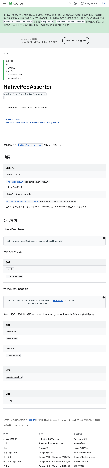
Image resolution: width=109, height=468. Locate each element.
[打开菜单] (4, 3)
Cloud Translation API (40, 42)
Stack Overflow (81, 461)
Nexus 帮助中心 (81, 448)
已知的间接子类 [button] (54, 121)
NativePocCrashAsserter (17, 122)
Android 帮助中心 (82, 439)
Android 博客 (44, 448)
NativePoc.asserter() (30, 145)
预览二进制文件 (10, 452)
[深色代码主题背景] (103, 238)
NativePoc (33, 201)
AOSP (5, 53)
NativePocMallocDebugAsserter (45, 122)
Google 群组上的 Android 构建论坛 (54, 461)
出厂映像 (7, 457)
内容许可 (31, 420)
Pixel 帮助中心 (80, 443)
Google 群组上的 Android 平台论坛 (54, 457)
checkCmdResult (14, 181)
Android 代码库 (10, 439)
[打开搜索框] (70, 3)
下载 (5, 448)
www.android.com (82, 452)
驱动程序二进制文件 (12, 461)
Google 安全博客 (46, 452)
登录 (104, 3)
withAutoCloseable (16, 201)
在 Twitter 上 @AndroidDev (51, 443)
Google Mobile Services (84, 457)
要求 (5, 443)
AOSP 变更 (63, 25)
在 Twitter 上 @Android (49, 439)
